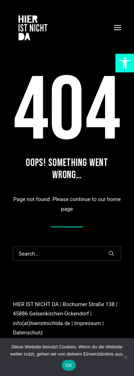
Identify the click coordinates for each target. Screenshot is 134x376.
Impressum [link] (87, 323)
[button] (117, 27)
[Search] (67, 254)
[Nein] (125, 357)
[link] (124, 63)
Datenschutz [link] (28, 332)
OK (68, 365)
